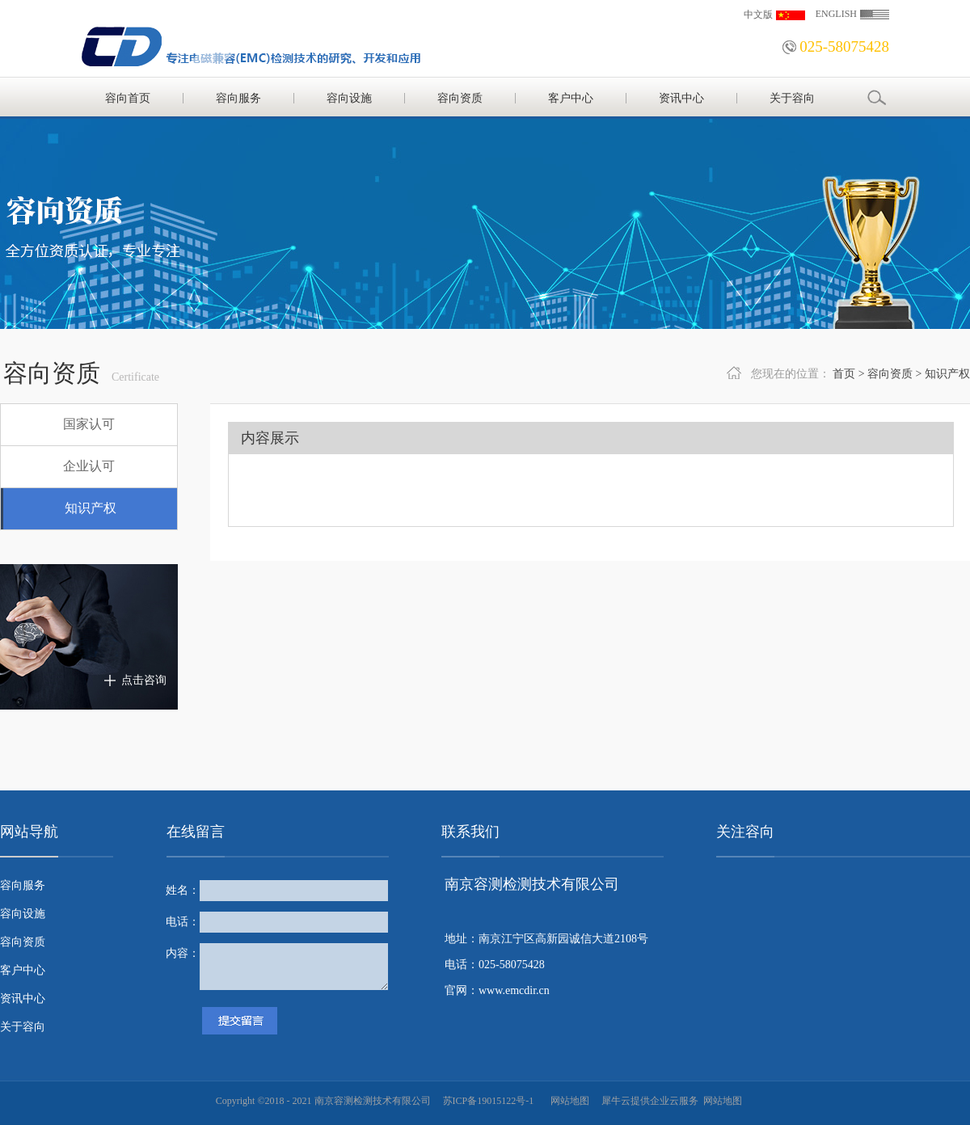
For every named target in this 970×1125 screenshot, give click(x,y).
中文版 (758, 14)
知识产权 (947, 374)
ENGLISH (836, 13)
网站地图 (567, 1100)
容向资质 (890, 374)
